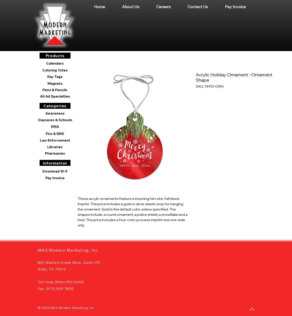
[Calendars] (55, 63)
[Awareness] (55, 113)
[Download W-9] (55, 171)
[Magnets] (55, 83)
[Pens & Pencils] (55, 90)
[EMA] (55, 126)
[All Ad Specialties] (55, 96)
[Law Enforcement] (55, 140)
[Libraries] (55, 147)
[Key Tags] (55, 76)
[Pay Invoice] (55, 178)
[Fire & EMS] (55, 133)
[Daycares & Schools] (55, 120)
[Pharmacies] (55, 153)
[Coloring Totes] (55, 70)
